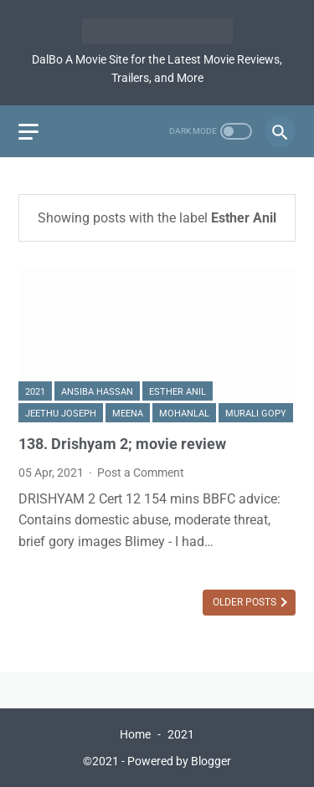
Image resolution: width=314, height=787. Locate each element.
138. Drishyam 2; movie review (122, 444)
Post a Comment (140, 472)
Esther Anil (177, 391)
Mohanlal (184, 413)
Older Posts (246, 602)
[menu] (28, 132)
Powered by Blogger (179, 761)
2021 (35, 391)
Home (135, 734)
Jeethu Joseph (60, 413)
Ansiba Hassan (97, 391)
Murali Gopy (255, 413)
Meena (127, 413)
